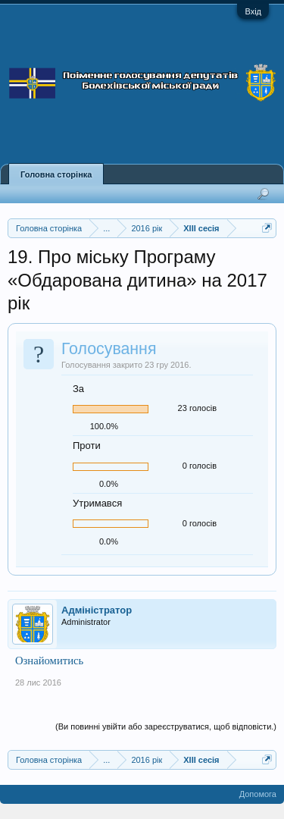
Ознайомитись (49, 660)
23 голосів (197, 408)
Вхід (253, 11)
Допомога (257, 794)
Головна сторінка (56, 174)
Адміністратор (96, 610)
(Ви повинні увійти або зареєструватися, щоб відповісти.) (165, 726)
